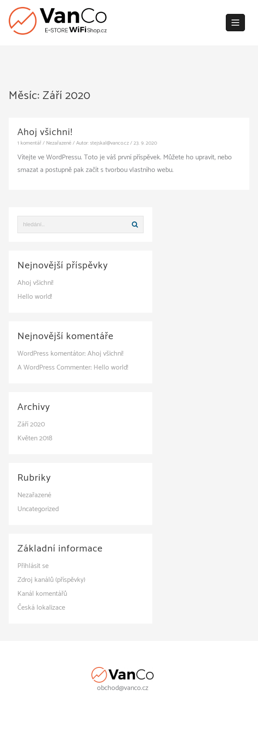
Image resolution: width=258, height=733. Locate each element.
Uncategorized (38, 509)
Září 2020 (31, 424)
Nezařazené (58, 143)
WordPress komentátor (50, 354)
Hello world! (34, 297)
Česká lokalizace (41, 608)
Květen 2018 (34, 438)
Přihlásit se (33, 566)
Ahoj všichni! (45, 132)
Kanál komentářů (42, 594)
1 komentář (29, 143)
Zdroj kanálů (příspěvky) (51, 580)
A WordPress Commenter (53, 367)
